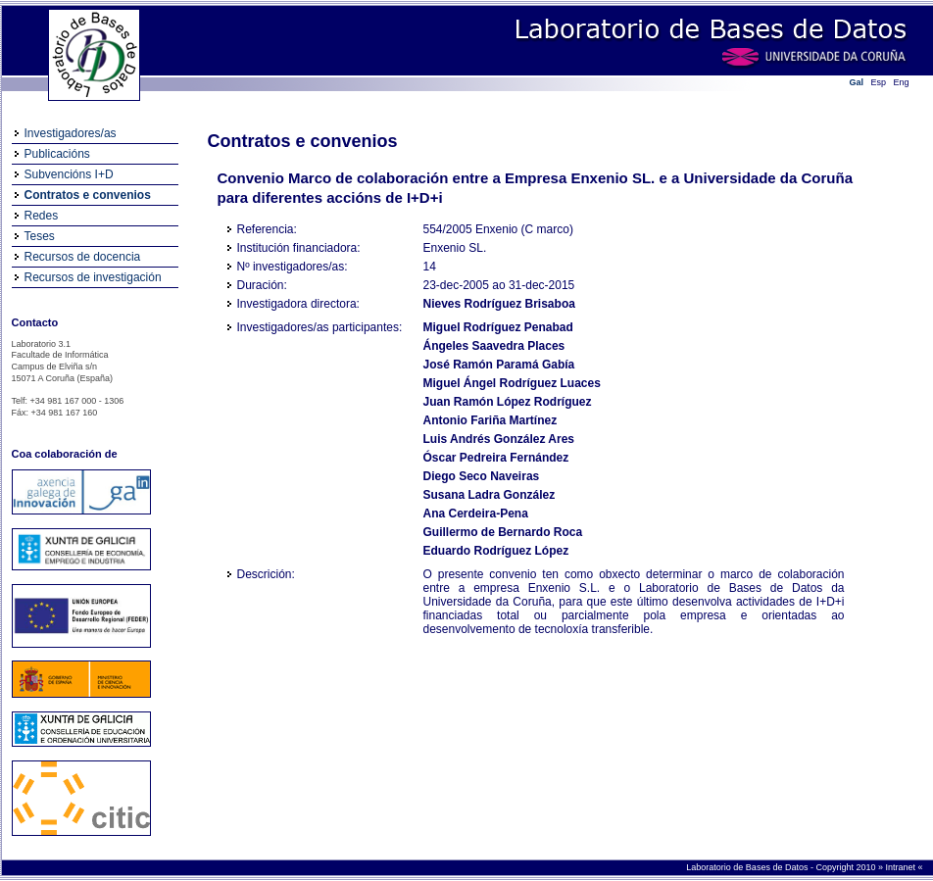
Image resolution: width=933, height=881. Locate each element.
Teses (40, 236)
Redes (42, 215)
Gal (857, 82)
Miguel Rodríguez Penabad (498, 327)
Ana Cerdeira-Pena (475, 513)
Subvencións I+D (69, 174)
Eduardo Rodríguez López (496, 551)
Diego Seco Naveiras (481, 476)
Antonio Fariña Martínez (490, 420)
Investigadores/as (71, 133)
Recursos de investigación (93, 277)
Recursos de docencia (83, 257)
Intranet (901, 867)
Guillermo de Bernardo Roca (503, 532)
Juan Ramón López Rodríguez (507, 402)
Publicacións (57, 154)
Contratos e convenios (88, 195)
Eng (901, 82)
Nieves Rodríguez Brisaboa (499, 304)
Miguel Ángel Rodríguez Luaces (512, 383)
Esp (879, 82)
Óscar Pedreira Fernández (496, 458)
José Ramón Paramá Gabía (499, 364)
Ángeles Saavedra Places (494, 346)
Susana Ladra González (489, 495)
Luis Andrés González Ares (498, 439)
